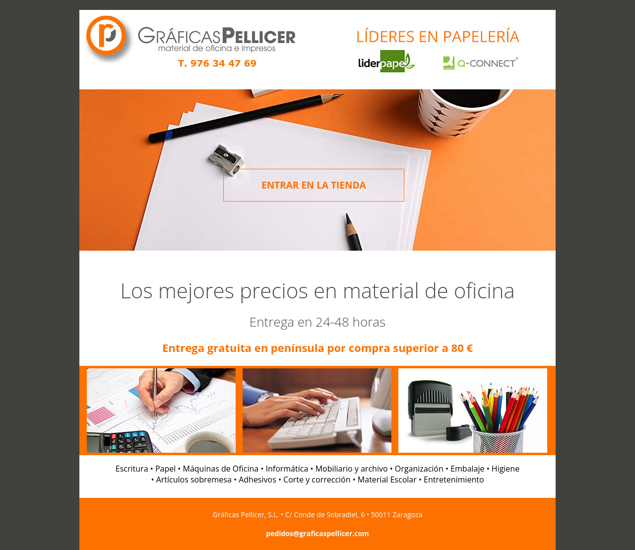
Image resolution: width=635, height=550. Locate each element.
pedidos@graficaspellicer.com (317, 533)
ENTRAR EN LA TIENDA (313, 185)
